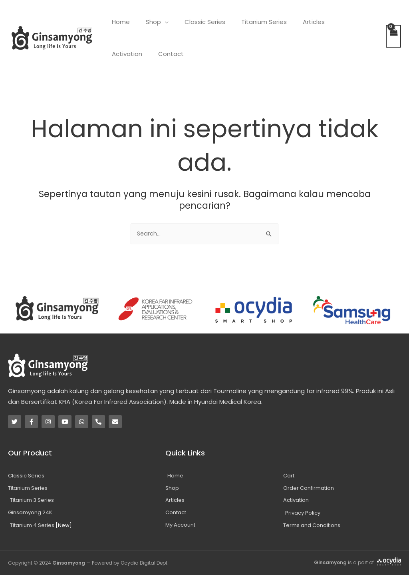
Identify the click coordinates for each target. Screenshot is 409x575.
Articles (296, 22)
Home (119, 22)
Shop (147, 22)
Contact (122, 54)
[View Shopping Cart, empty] (393, 36)
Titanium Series (250, 22)
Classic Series (195, 22)
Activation (334, 22)
